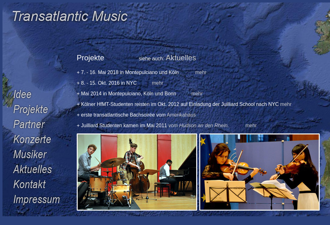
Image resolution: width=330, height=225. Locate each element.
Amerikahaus (181, 115)
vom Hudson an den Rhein (197, 125)
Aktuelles (181, 57)
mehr (200, 72)
